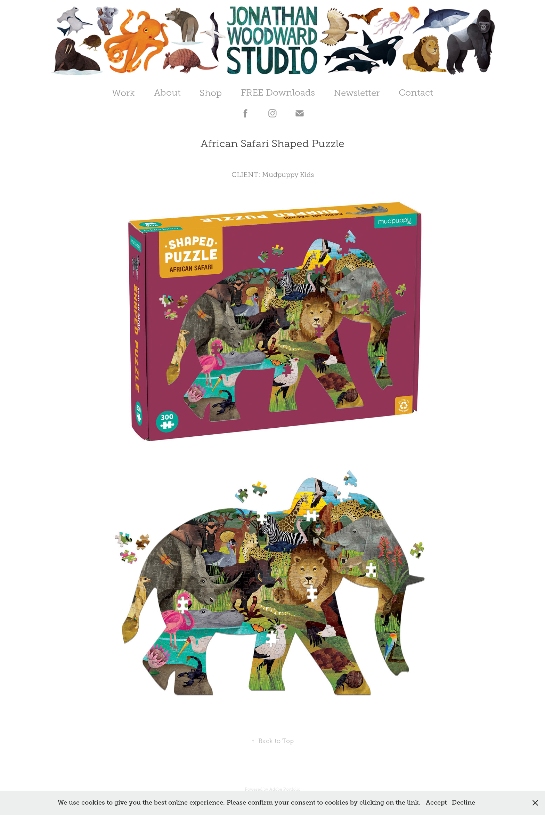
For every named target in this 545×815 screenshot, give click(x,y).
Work (123, 93)
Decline (463, 802)
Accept (436, 802)
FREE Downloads (278, 93)
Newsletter (357, 93)
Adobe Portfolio (284, 789)
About (167, 93)
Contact (416, 93)
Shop (211, 93)
